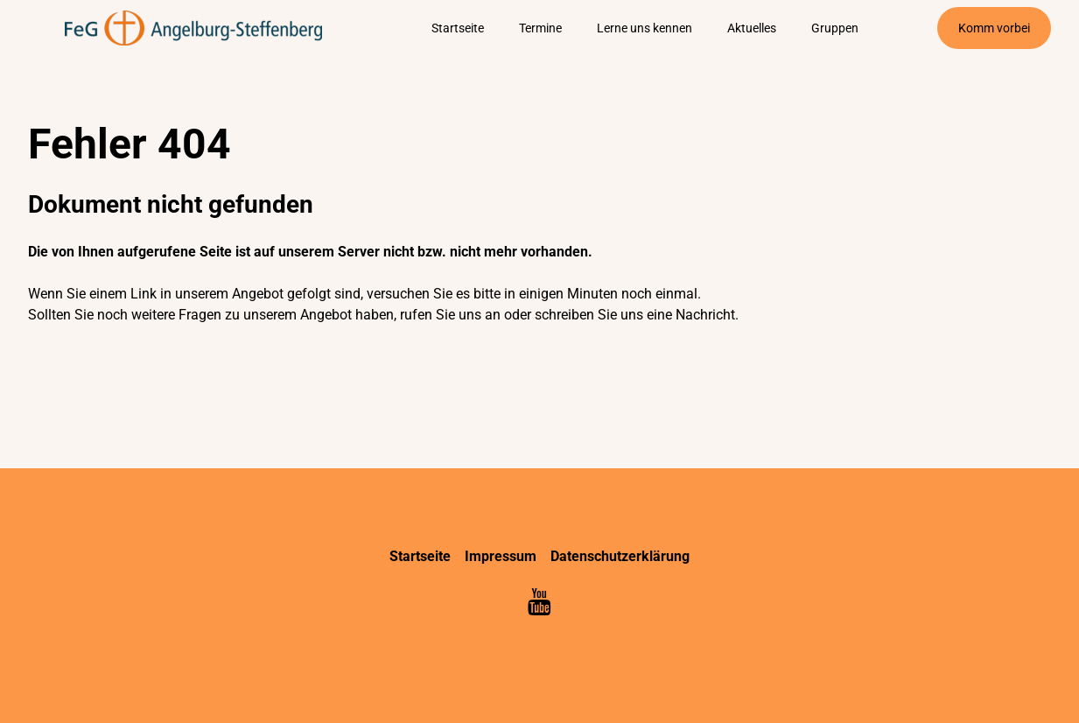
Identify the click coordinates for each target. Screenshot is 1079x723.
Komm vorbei (994, 28)
